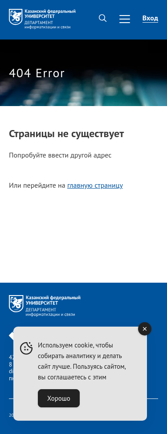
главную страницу (95, 185)
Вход (150, 17)
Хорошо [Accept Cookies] (58, 398)
